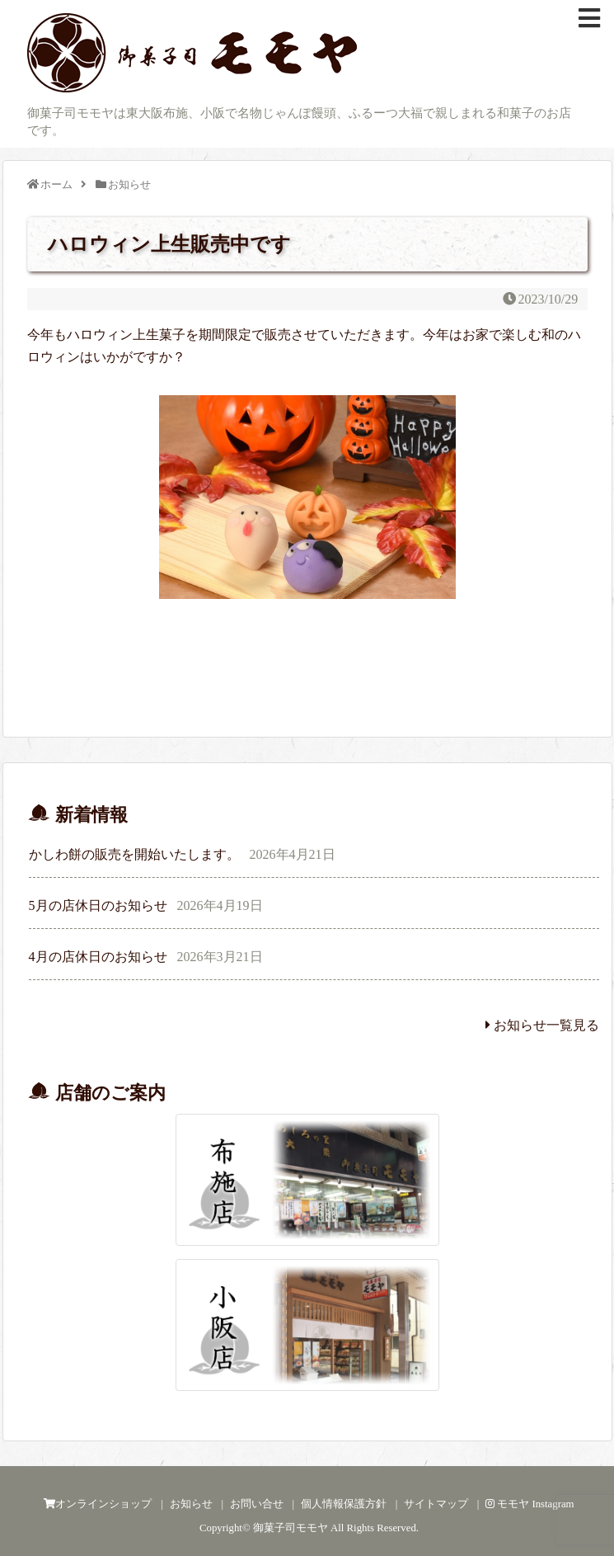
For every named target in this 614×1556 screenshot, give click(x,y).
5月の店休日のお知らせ (98, 905)
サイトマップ (436, 1504)
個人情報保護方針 (344, 1504)
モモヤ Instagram (529, 1504)
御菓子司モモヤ (290, 1528)
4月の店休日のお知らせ (98, 957)
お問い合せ (257, 1504)
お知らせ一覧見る (542, 1025)
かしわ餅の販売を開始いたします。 (134, 854)
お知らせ (191, 1504)
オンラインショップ (98, 1504)
